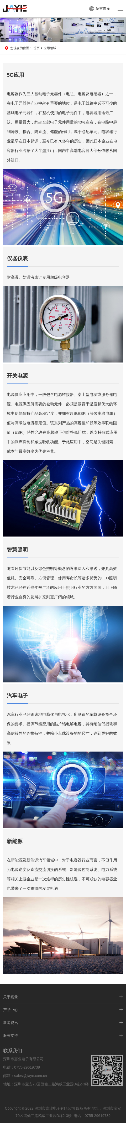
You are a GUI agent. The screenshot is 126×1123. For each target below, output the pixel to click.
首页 (36, 48)
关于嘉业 (10, 999)
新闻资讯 (10, 1025)
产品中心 (10, 1012)
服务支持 (10, 1038)
